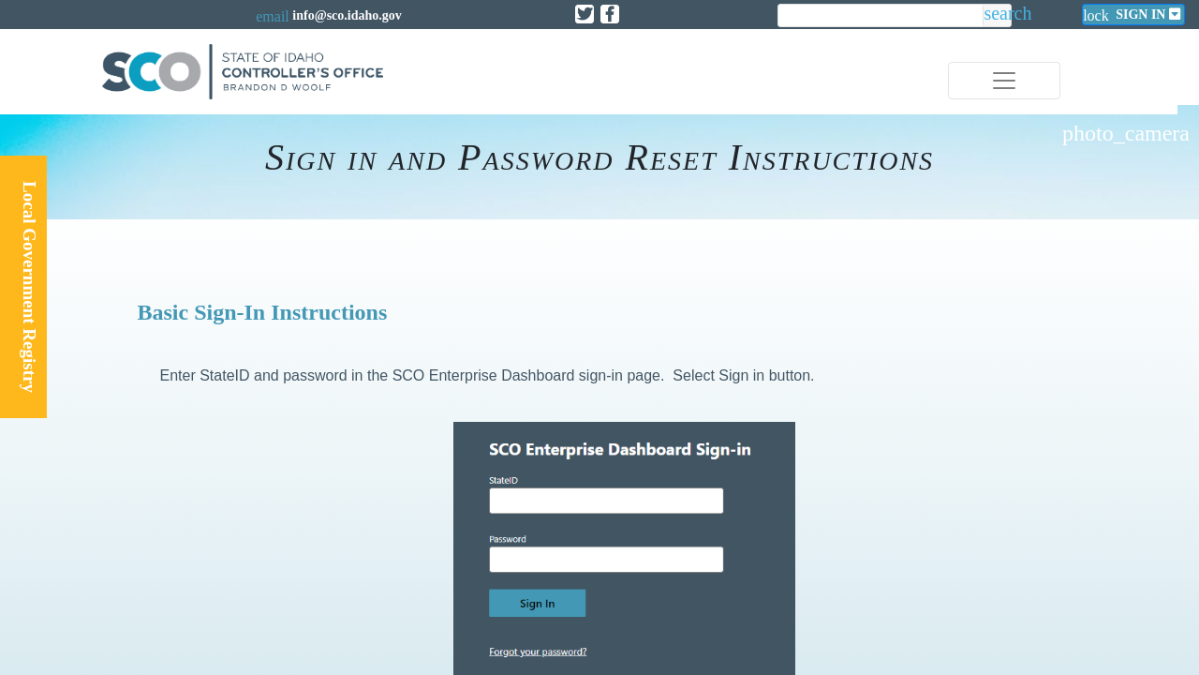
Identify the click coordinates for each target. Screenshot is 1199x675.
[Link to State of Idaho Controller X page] (584, 14)
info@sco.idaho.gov (346, 15)
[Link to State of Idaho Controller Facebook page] (609, 14)
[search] (880, 16)
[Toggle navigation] (1004, 80)
